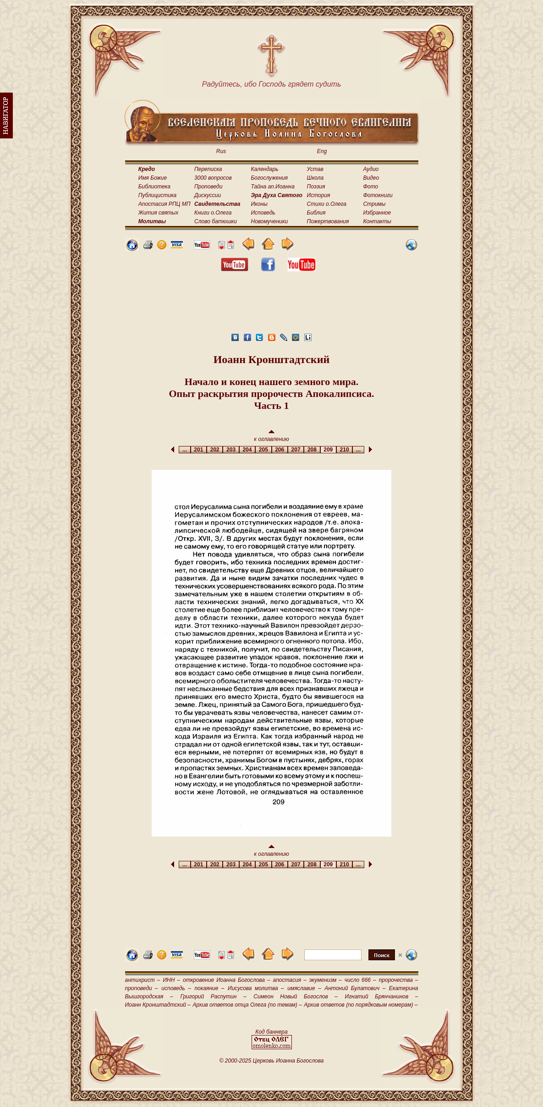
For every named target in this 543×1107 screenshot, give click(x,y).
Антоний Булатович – (354, 988)
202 (214, 449)
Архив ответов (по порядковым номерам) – (360, 1005)
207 (295, 449)
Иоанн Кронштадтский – (158, 1005)
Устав (315, 169)
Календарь (265, 169)
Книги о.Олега (212, 212)
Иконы (259, 204)
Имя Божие (152, 178)
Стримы (374, 204)
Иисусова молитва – (256, 988)
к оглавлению (271, 436)
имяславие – (304, 988)
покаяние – (209, 988)
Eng (322, 151)
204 (247, 449)
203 (230, 449)
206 (279, 449)
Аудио (370, 169)
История (318, 195)
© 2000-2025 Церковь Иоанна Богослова (271, 1060)
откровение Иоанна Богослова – (226, 980)
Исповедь (263, 212)
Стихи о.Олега (326, 204)
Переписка (208, 169)
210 (344, 449)
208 (311, 449)
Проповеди (208, 186)
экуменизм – (325, 980)
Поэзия (316, 186)
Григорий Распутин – (213, 996)
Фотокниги (377, 195)
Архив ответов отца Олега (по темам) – (247, 1005)
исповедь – (176, 988)
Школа (315, 178)
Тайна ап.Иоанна (273, 186)
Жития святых (158, 212)
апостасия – (290, 980)
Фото (370, 186)
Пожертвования (328, 221)
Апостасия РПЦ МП (164, 204)
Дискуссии (207, 195)
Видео (371, 178)
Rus (221, 151)
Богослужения (269, 178)
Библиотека (154, 186)
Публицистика (157, 195)
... (184, 449)
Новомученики (269, 221)
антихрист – (142, 980)
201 (198, 449)
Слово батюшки (215, 221)
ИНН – (171, 980)
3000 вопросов (213, 178)
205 (263, 449)
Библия (316, 212)
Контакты (377, 221)
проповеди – (141, 988)
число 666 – (360, 980)
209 (328, 449)
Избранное (377, 212)
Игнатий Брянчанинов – (381, 996)
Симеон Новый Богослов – (295, 996)
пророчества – (398, 980)
